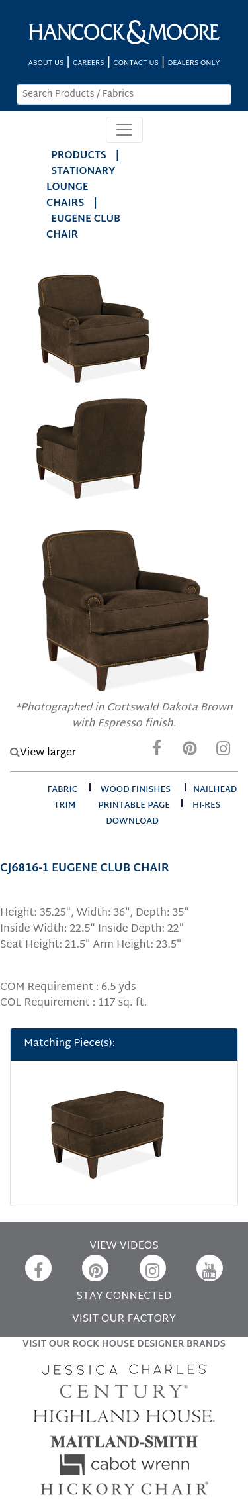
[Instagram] (223, 751)
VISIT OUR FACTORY (124, 1319)
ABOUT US (46, 63)
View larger (43, 753)
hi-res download (163, 814)
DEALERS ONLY (193, 63)
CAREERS (88, 63)
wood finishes (136, 790)
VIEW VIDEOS (123, 1246)
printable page (134, 806)
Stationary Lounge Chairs (80, 188)
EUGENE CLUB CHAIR (83, 227)
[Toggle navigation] (124, 130)
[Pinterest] (190, 751)
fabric (62, 790)
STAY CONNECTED (124, 1296)
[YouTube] (209, 1268)
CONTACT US (135, 63)
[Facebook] (157, 751)
